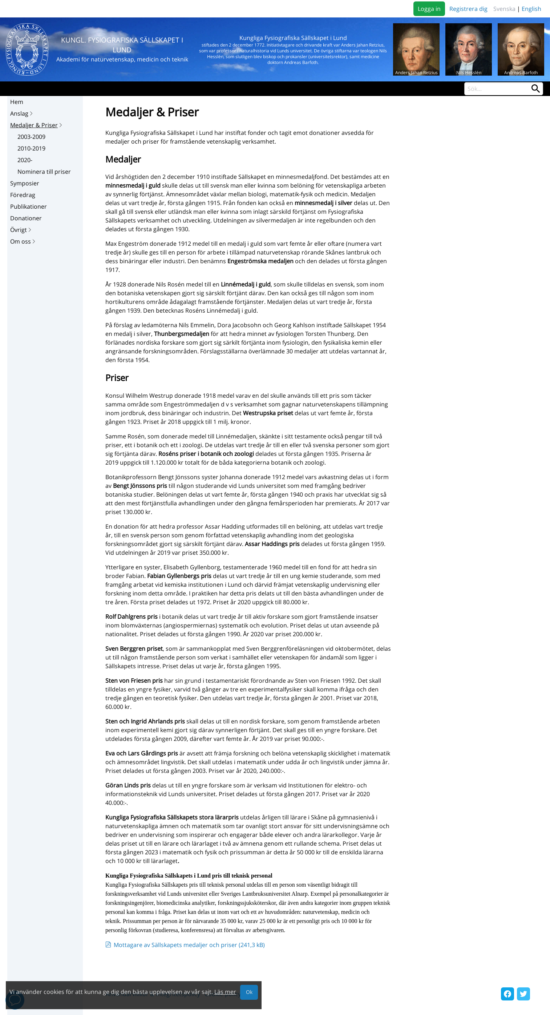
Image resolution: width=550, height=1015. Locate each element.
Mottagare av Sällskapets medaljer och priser (189, 945)
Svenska (504, 9)
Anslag (22, 113)
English (531, 9)
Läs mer (225, 992)
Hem (16, 102)
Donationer (26, 218)
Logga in (429, 9)
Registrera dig (468, 9)
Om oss (23, 241)
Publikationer (28, 206)
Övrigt (21, 230)
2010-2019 (31, 148)
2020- (24, 160)
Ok (249, 991)
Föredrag (22, 195)
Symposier (24, 183)
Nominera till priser (44, 172)
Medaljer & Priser (37, 125)
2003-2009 (31, 137)
